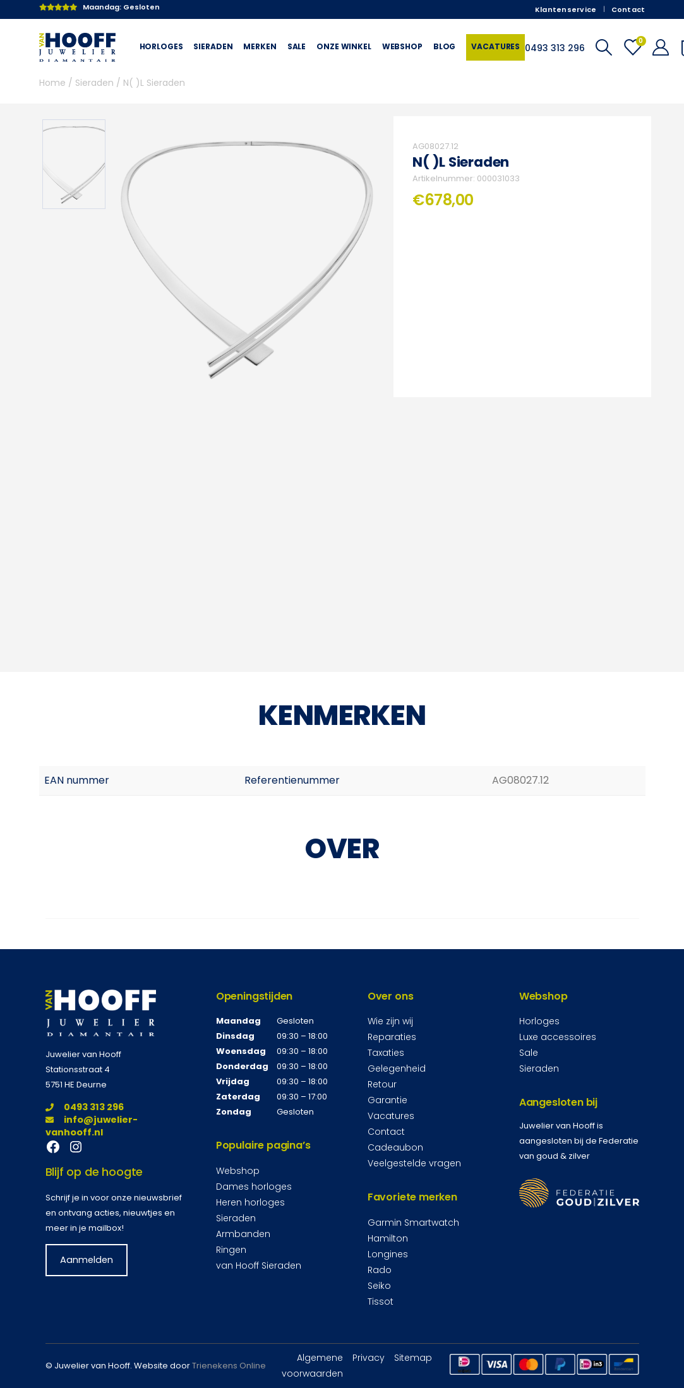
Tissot (380, 1301)
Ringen (231, 1249)
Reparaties (392, 1037)
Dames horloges (254, 1186)
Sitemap (413, 1357)
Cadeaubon (395, 1147)
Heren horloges (250, 1202)
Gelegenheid (397, 1068)
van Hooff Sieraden (258, 1265)
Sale (296, 46)
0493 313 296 (84, 1107)
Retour (382, 1084)
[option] (74, 164)
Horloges (161, 46)
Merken (259, 46)
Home (52, 82)
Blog (444, 46)
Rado (380, 1270)
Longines (388, 1254)
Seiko (379, 1285)
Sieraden (212, 46)
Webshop (402, 46)
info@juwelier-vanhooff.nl (91, 1126)
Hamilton (388, 1238)
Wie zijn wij (390, 1021)
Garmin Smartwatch (413, 1222)
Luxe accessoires (557, 1037)
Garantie (387, 1100)
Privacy (368, 1357)
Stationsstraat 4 (77, 1069)
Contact (628, 9)
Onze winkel (343, 46)
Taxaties (386, 1052)
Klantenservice (566, 9)
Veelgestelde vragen (414, 1163)
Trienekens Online (229, 1366)
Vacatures (495, 46)
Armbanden (243, 1234)
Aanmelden (86, 1259)
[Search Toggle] (603, 47)
